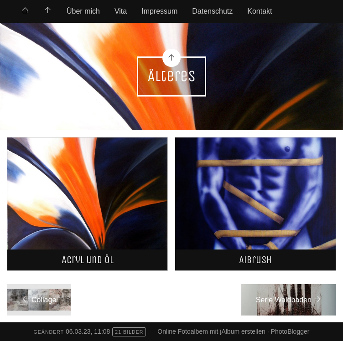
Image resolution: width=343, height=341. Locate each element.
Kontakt (259, 11)
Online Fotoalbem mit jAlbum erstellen (211, 331)
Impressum (159, 11)
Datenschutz (212, 11)
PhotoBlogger (290, 331)
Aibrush (255, 260)
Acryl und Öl (88, 260)
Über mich (83, 11)
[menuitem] (25, 11)
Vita (120, 11)
